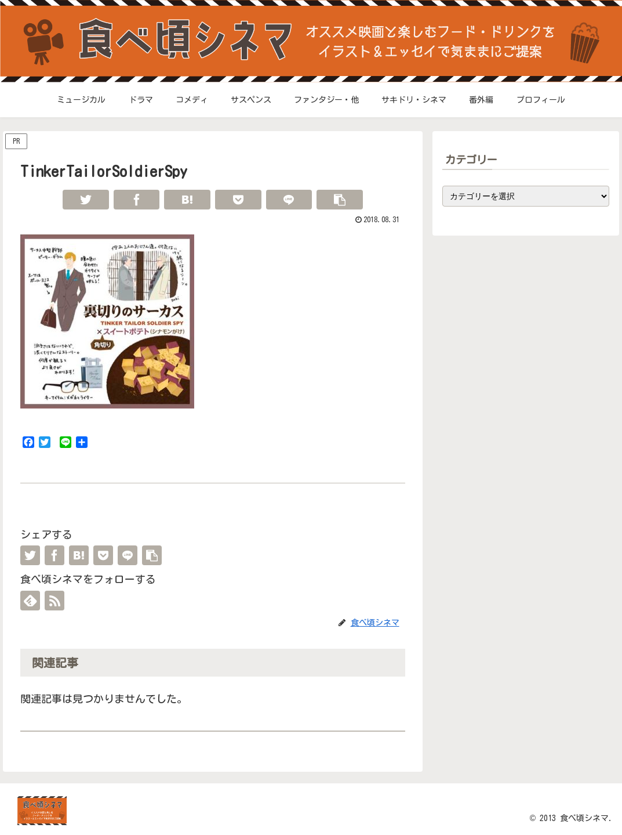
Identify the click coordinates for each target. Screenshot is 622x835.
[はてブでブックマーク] (187, 199)
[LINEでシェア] (289, 199)
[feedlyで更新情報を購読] (30, 600)
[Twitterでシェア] (86, 199)
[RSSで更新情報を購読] (54, 600)
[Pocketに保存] (238, 199)
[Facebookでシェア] (137, 199)
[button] (340, 199)
